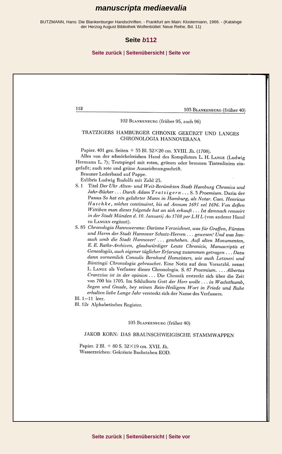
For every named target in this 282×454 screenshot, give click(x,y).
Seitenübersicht (145, 53)
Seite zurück (107, 53)
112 (149, 39)
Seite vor (179, 53)
